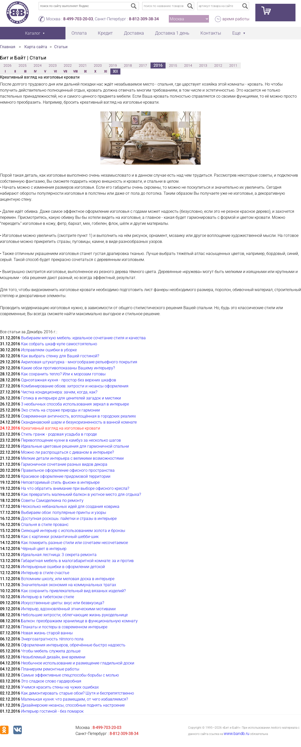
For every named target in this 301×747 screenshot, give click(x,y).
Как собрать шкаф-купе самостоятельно (59, 344)
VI (55, 71)
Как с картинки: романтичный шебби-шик (60, 536)
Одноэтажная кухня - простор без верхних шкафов (68, 380)
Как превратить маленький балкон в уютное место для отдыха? (81, 494)
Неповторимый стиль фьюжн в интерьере (60, 482)
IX (85, 71)
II (15, 71)
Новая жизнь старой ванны (47, 633)
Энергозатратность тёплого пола (52, 639)
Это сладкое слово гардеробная (51, 681)
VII (65, 71)
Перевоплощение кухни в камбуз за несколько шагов (71, 440)
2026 (8, 65)
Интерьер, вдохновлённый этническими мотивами (68, 608)
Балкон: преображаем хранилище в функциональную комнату (79, 621)
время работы (235, 19)
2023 (53, 65)
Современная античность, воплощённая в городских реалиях (78, 416)
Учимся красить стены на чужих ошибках (60, 687)
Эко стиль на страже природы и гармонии (60, 410)
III (25, 71)
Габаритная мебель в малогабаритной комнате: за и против (77, 560)
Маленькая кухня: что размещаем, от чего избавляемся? (74, 699)
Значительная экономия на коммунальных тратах (68, 584)
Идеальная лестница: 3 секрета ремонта (59, 554)
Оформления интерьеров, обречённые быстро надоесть (73, 645)
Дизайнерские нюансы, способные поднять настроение (73, 705)
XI (105, 71)
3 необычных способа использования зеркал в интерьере (75, 404)
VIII (75, 71)
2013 (203, 65)
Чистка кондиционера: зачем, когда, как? (59, 392)
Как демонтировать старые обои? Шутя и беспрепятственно (77, 693)
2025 (23, 65)
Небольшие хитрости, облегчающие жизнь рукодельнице (74, 615)
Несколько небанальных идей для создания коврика (70, 506)
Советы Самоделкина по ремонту (52, 500)
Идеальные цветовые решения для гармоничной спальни (75, 446)
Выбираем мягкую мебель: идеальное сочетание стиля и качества (83, 337)
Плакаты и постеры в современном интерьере (64, 627)
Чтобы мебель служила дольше (51, 651)
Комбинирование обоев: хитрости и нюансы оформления (74, 386)
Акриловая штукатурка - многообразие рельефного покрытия (79, 362)
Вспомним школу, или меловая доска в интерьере (67, 578)
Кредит (105, 33)
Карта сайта (35, 46)
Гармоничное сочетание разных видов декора (64, 464)
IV (35, 71)
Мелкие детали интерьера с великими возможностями (72, 458)
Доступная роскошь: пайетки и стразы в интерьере (69, 518)
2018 (128, 65)
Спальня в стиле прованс (44, 524)
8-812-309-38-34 (144, 19)
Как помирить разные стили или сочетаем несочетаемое (74, 542)
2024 (38, 65)
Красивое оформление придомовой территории (65, 476)
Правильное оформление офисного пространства (68, 470)
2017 (143, 65)
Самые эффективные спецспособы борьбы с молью (70, 675)
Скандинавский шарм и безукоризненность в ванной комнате (79, 422)
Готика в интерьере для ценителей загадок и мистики (71, 398)
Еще (236, 33)
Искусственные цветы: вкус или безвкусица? (62, 602)
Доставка (134, 33)
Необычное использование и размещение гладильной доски (77, 663)
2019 (113, 65)
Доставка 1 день (172, 33)
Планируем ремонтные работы (50, 669)
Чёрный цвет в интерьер (43, 548)
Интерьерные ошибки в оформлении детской (63, 566)
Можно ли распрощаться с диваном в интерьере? (67, 452)
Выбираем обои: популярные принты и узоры (63, 512)
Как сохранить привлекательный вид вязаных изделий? (73, 590)
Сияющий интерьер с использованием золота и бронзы (73, 530)
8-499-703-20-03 (78, 19)
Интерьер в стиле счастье (45, 572)
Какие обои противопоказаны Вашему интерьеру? (68, 368)
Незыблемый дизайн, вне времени (53, 657)
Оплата (79, 33)
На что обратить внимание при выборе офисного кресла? (75, 488)
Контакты (210, 33)
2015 (173, 65)
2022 (68, 65)
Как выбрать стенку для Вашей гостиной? (60, 356)
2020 (98, 65)
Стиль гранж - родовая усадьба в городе (59, 434)
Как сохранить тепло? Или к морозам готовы (63, 374)
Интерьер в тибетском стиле (47, 596)
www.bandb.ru (236, 733)
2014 (188, 65)
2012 (218, 65)
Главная (7, 46)
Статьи (60, 46)
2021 (83, 65)
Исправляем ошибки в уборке (49, 350)
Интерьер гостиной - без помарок (52, 711)
